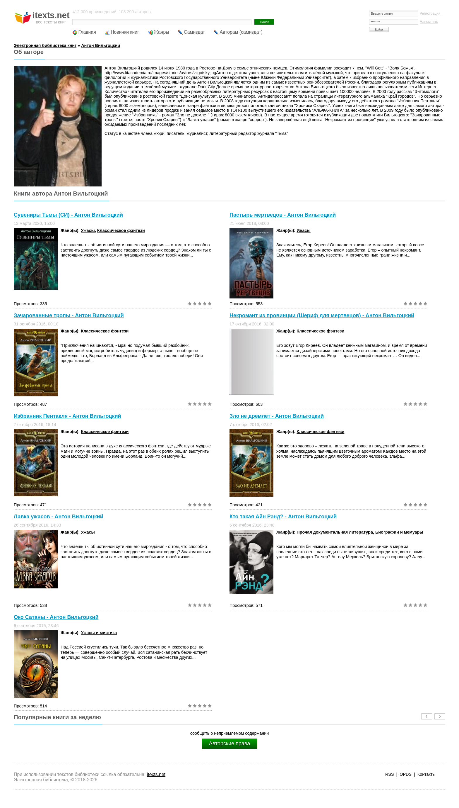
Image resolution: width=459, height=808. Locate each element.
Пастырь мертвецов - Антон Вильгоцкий (283, 215)
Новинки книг (125, 32)
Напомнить (429, 22)
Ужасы (88, 230)
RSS (389, 774)
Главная (87, 32)
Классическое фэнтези (121, 230)
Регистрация (430, 13)
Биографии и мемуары (399, 532)
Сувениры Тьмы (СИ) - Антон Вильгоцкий (68, 215)
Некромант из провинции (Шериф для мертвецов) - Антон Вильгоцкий (322, 315)
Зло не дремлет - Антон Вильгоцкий (277, 416)
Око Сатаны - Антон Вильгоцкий (56, 617)
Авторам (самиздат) (241, 32)
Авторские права (229, 743)
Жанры (161, 32)
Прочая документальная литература (335, 532)
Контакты (426, 774)
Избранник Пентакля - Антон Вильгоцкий (67, 416)
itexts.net (156, 774)
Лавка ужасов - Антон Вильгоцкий (58, 517)
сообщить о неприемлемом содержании (229, 733)
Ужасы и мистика (99, 632)
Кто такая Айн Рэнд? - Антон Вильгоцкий (283, 517)
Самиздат (194, 32)
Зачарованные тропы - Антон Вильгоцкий (69, 315)
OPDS (406, 774)
